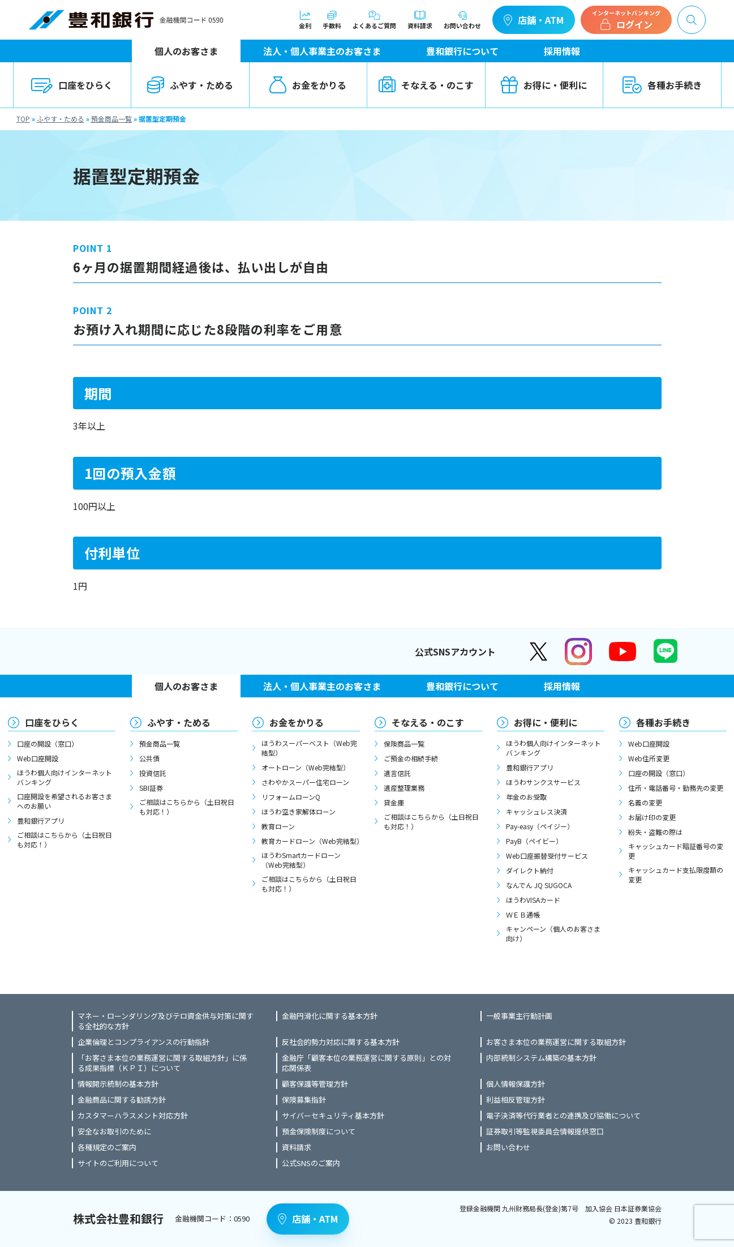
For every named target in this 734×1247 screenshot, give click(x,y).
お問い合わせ (462, 20)
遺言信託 (397, 773)
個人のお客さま (186, 51)
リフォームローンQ (290, 797)
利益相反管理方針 (515, 1100)
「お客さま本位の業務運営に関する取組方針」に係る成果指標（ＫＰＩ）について (162, 1063)
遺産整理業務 (404, 787)
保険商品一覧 (404, 743)
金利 (305, 20)
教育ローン (278, 826)
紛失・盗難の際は (655, 832)
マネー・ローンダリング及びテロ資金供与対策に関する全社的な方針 (166, 1021)
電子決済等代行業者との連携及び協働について (563, 1116)
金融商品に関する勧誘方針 (122, 1100)
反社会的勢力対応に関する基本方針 (341, 1042)
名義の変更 (645, 802)
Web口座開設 (37, 758)
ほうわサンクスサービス (543, 782)
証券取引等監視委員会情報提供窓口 (545, 1131)
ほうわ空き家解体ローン (298, 811)
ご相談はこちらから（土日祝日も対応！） (64, 839)
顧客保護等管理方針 (315, 1084)
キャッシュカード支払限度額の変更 (675, 874)
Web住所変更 (648, 758)
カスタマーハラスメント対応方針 (133, 1116)
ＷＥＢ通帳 (523, 914)
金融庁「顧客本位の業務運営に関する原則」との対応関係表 (366, 1063)
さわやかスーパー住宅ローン (305, 782)
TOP (23, 118)
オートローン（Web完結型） (305, 767)
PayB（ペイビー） (534, 841)
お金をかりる (307, 84)
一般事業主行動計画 (519, 1016)
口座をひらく (72, 84)
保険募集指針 (304, 1100)
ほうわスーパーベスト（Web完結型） (309, 747)
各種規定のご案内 (107, 1147)
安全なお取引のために (114, 1131)
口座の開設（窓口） (47, 743)
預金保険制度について (318, 1131)
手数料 (332, 20)
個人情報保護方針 (515, 1084)
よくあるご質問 (374, 20)
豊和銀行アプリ (41, 820)
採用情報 (562, 51)
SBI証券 (151, 787)
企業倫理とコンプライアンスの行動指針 (143, 1042)
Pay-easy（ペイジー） (540, 826)
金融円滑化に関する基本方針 (329, 1016)
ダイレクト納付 (529, 870)
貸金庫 (394, 802)
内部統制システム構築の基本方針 (541, 1058)
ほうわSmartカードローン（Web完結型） (301, 859)
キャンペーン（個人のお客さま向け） (553, 933)
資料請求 (419, 20)
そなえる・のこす (426, 84)
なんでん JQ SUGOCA (539, 885)
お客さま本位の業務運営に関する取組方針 (556, 1042)
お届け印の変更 (652, 817)
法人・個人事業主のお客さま (322, 51)
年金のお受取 (526, 797)
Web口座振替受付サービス (547, 855)
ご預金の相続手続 (411, 758)
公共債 (149, 758)
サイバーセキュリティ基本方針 (333, 1116)
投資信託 (152, 773)
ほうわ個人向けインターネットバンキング (64, 777)
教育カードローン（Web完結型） (310, 841)
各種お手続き (662, 84)
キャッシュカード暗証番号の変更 (675, 850)
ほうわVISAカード (533, 900)
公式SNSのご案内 (311, 1163)
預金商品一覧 (111, 118)
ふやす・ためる (190, 84)
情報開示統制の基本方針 (118, 1084)
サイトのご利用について (118, 1163)
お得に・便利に (544, 84)
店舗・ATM (534, 20)
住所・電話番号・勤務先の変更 (675, 787)
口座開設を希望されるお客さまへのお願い (64, 801)
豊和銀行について (462, 51)
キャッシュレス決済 (536, 811)
